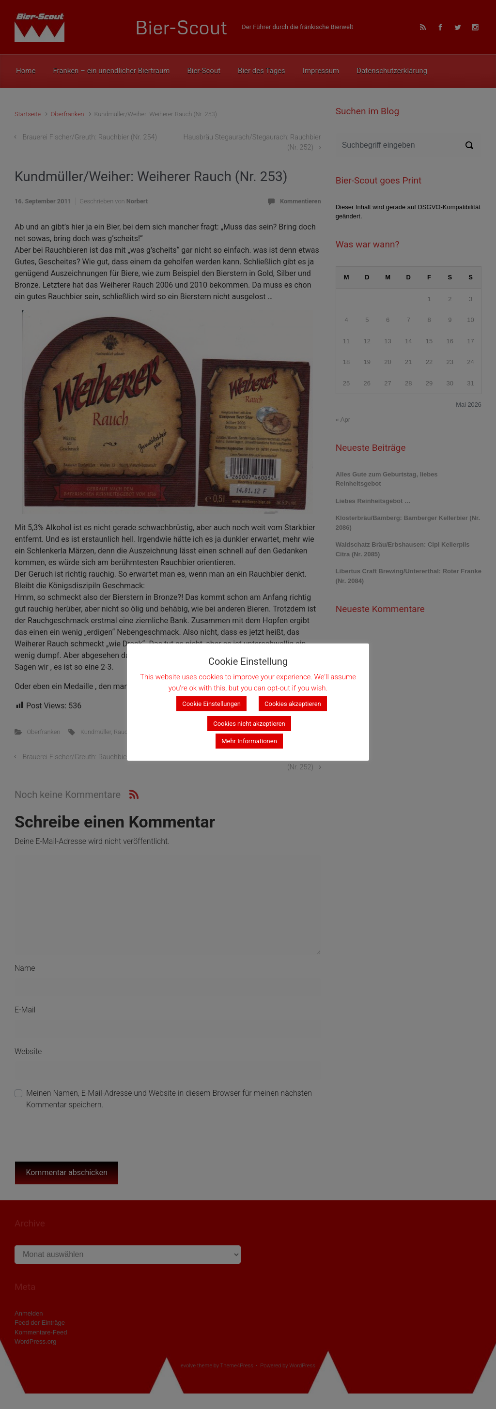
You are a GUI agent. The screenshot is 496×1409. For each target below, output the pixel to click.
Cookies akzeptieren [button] (292, 703)
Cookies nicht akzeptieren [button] (249, 723)
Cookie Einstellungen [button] (211, 703)
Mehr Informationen (249, 741)
